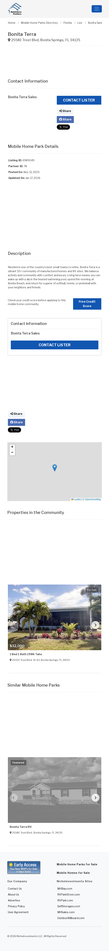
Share (65, 111)
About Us (13, 894)
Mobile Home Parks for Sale (77, 864)
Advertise (14, 900)
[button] (54, 468)
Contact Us (15, 888)
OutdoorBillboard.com (71, 918)
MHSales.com (66, 912)
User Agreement (18, 912)
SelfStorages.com (68, 906)
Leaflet (76, 499)
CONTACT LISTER (79, 100)
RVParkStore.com (68, 894)
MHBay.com (64, 888)
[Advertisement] (54, 60)
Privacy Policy (16, 906)
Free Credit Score (87, 304)
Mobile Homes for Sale (73, 872)
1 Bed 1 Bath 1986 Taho (26, 654)
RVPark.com (65, 900)
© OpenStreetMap (92, 499)
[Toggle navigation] (97, 9)
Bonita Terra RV (21, 827)
